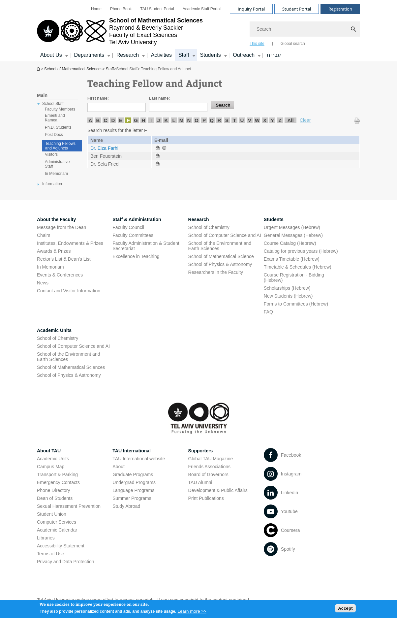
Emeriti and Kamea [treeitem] (55, 117)
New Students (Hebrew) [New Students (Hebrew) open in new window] (288, 296)
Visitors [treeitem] (51, 154)
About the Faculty (56, 219)
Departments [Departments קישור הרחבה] (89, 55)
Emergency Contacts (58, 482)
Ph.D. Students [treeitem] (58, 127)
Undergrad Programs (134, 482)
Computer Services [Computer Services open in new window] (56, 522)
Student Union (51, 514)
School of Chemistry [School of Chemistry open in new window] (208, 227)
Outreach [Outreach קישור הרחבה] (244, 55)
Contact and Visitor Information (68, 290)
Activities (161, 55)
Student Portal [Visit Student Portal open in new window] (296, 9)
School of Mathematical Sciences (39, 69)
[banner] (198, 30)
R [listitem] (219, 120)
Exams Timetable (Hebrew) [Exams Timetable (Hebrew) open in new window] (292, 259)
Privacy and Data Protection (65, 561)
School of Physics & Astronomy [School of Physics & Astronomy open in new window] (220, 264)
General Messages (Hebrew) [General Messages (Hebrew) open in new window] (293, 235)
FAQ (268, 311)
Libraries (46, 537)
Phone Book (121, 9)
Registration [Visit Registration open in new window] (340, 9)
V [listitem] (249, 120)
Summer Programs (131, 498)
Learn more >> (191, 612)
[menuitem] (96, 9)
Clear (305, 120)
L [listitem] (173, 120)
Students (274, 219)
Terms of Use (50, 553)
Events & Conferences (60, 274)
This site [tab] (257, 43)
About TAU (49, 450)
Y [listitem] (272, 120)
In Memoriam (50, 267)
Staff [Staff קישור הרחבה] (183, 55)
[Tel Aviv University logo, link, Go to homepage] (120, 31)
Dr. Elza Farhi (104, 148)
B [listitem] (98, 120)
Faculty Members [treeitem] (60, 109)
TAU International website (138, 458)
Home (96, 9)
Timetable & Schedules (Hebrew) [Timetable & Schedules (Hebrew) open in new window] (297, 267)
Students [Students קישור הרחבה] (210, 55)
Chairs (43, 235)
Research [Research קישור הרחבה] (127, 55)
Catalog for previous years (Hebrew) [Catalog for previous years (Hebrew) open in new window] (301, 251)
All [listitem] (290, 120)
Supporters (200, 450)
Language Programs (133, 490)
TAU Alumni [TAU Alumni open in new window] (200, 482)
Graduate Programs (132, 474)
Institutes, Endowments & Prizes (70, 243)
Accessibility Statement (60, 545)
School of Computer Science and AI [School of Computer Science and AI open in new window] (224, 235)
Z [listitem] (279, 120)
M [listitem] (181, 120)
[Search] (305, 29)
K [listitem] (166, 120)
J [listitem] (158, 120)
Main (42, 95)
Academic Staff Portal (202, 9)
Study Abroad (126, 506)
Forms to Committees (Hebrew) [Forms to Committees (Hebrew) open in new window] (296, 304)
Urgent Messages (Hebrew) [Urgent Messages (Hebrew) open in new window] (292, 227)
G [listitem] (136, 120)
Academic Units (54, 330)
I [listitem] (151, 120)
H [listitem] (143, 120)
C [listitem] (105, 120)
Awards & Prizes (54, 251)
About (118, 466)
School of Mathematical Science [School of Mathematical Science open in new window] (221, 256)
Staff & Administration (136, 219)
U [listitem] (242, 120)
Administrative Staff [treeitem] (57, 164)
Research (198, 219)
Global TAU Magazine (210, 458)
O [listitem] (196, 120)
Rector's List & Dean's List (64, 259)
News (42, 282)
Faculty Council (128, 227)
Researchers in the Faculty (215, 272)
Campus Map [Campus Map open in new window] (50, 466)
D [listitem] (113, 120)
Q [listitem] (212, 120)
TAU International (131, 450)
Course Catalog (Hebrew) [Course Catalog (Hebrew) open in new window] (290, 243)
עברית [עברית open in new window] (274, 55)
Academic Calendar (57, 530)
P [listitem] (204, 120)
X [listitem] (264, 120)
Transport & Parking (57, 474)
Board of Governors (208, 474)
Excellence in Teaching (135, 256)
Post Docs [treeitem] (54, 134)
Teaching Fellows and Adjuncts (60, 145)
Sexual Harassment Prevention (69, 506)
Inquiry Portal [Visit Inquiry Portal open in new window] (251, 9)
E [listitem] (120, 120)
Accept (345, 609)
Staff (110, 69)
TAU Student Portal (157, 9)
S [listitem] (227, 120)
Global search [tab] (293, 43)
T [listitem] (234, 120)
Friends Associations (209, 466)
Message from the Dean (61, 227)
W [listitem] (257, 120)
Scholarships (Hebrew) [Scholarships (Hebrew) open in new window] (287, 288)
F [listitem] (128, 120)
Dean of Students (55, 498)
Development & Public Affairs (218, 490)
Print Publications (206, 498)
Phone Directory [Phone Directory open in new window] (53, 490)
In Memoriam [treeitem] (56, 173)
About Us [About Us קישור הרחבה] (51, 55)
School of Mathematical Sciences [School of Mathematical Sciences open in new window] (71, 367)
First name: (98, 98)
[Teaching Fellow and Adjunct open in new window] (157, 148)
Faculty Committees (132, 235)
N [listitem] (189, 120)
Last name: (159, 98)
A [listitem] (90, 120)
